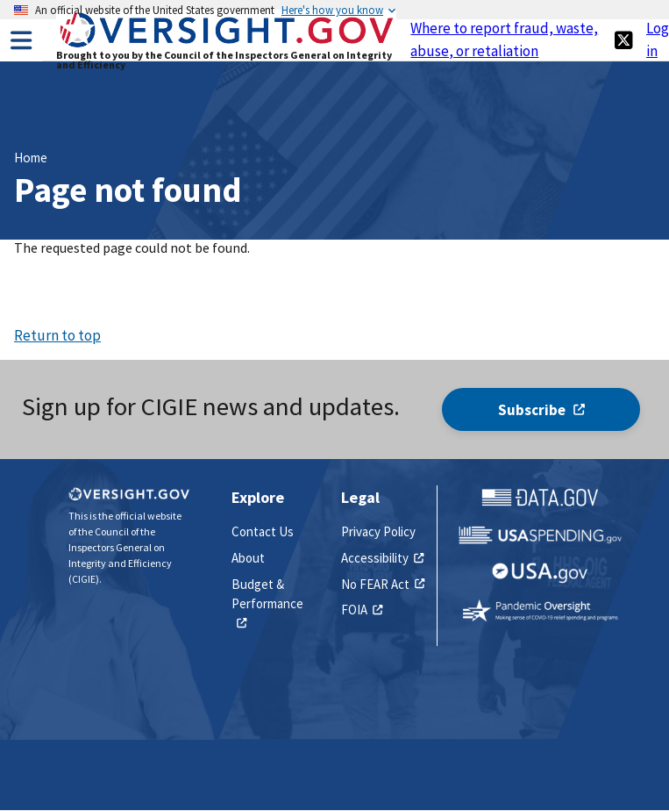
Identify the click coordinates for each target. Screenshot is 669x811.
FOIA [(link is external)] (361, 609)
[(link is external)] (623, 40)
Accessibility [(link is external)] (382, 557)
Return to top (57, 335)
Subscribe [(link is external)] (541, 410)
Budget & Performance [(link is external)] (267, 604)
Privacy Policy (378, 531)
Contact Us (262, 531)
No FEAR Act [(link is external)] (382, 584)
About (248, 557)
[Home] (226, 45)
